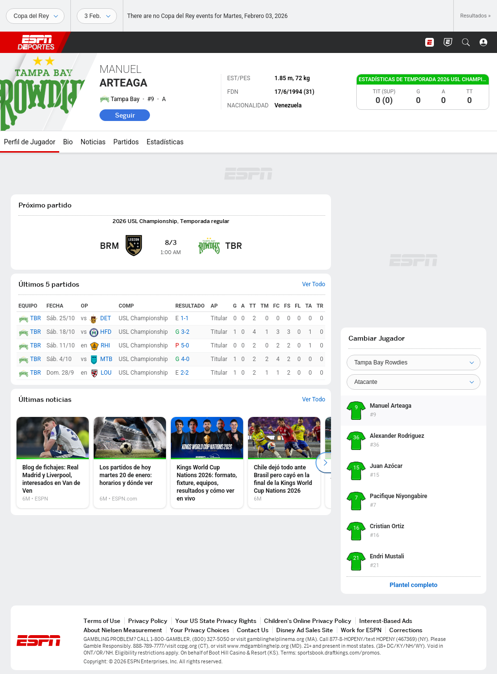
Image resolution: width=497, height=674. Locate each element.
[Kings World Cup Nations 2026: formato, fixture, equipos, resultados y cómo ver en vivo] (207, 462)
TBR (35, 318)
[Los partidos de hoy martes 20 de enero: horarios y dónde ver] (130, 462)
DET (105, 318)
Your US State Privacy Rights (215, 620)
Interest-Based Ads (385, 620)
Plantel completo (414, 585)
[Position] (413, 382)
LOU (106, 372)
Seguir (125, 115)
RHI (105, 345)
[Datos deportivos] (96, 16)
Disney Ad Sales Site (304, 630)
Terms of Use (101, 620)
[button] (466, 42)
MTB (106, 359)
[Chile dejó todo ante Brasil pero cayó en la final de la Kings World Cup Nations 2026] (284, 462)
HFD (106, 331)
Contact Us (252, 630)
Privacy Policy (147, 620)
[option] (53, 462)
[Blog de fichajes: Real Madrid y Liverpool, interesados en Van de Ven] (53, 462)
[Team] (413, 362)
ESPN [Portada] (35, 42)
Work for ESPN (361, 630)
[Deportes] (35, 16)
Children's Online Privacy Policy (307, 620)
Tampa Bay (125, 99)
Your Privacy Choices (199, 630)
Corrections (405, 630)
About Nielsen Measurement (122, 630)
